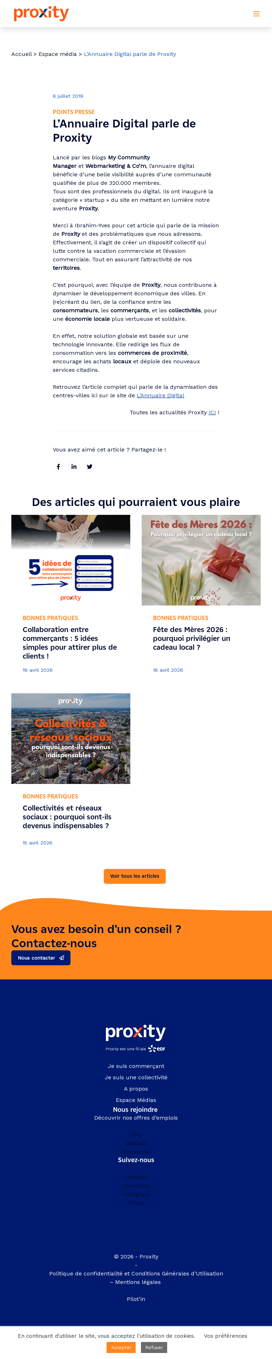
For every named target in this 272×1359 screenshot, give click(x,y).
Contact (136, 1143)
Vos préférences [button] (225, 1336)
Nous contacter (36, 958)
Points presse (74, 112)
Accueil (21, 54)
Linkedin (136, 1177)
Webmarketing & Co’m (115, 166)
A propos (136, 1088)
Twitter (136, 1202)
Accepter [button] (121, 1347)
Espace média (58, 54)
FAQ (136, 1134)
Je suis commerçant (136, 1066)
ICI (212, 412)
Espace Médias (136, 1100)
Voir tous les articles (134, 876)
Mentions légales (139, 1282)
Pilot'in (136, 1299)
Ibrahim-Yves (92, 225)
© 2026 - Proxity (136, 1256)
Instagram (136, 1194)
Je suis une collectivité (136, 1077)
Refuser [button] (154, 1347)
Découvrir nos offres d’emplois (136, 1117)
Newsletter (136, 1151)
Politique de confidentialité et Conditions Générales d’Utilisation (136, 1273)
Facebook (136, 1185)
